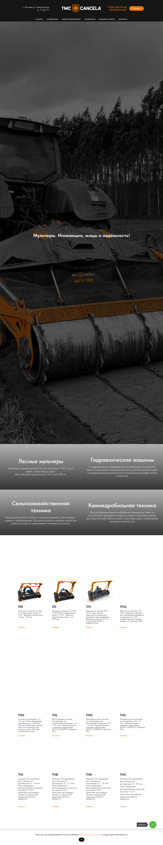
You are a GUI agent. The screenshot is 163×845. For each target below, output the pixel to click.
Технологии (89, 19)
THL (55, 715)
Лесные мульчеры (40, 461)
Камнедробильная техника (122, 505)
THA (21, 715)
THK (89, 774)
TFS (88, 607)
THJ (20, 774)
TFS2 (123, 607)
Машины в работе (107, 19)
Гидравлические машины (122, 459)
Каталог (39, 19)
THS (123, 715)
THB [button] (55, 774)
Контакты (123, 19)
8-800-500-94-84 (117, 7)
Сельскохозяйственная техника (41, 507)
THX (123, 774)
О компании (52, 19)
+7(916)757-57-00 (117, 9)
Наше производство (71, 19)
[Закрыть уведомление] (161, 832)
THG (89, 715)
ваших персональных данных (90, 835)
